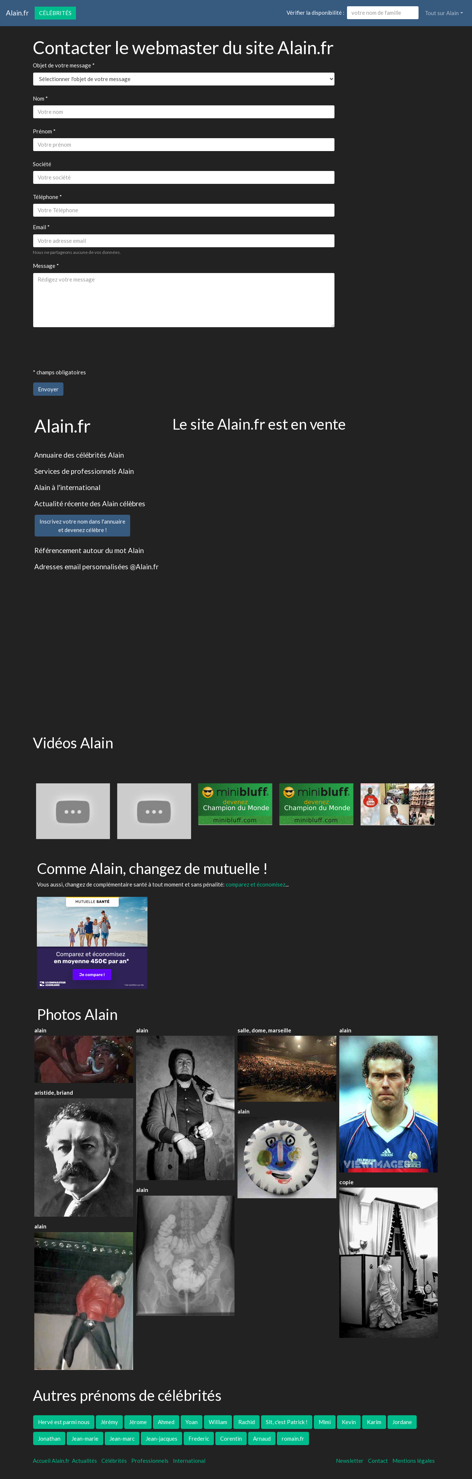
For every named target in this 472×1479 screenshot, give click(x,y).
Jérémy (109, 1422)
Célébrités (55, 13)
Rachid (246, 1422)
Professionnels (150, 1460)
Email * (41, 227)
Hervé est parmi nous (64, 1422)
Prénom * (44, 131)
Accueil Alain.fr (51, 1460)
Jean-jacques (161, 1438)
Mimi (325, 1422)
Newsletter (350, 1460)
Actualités (84, 1460)
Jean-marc (122, 1438)
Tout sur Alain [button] (442, 13)
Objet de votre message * (64, 65)
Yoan (191, 1422)
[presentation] (89, 347)
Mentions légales (413, 1460)
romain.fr (293, 1438)
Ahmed (166, 1422)
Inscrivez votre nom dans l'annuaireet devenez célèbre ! (82, 525)
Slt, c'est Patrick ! (287, 1422)
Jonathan (49, 1438)
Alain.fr (17, 12)
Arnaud (262, 1438)
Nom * (40, 98)
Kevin (349, 1422)
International (189, 1460)
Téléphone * (47, 196)
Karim (374, 1422)
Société (42, 164)
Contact (378, 1460)
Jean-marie (85, 1438)
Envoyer (48, 389)
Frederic (198, 1438)
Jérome (138, 1422)
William (218, 1422)
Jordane (402, 1422)
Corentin (231, 1438)
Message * (46, 265)
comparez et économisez (255, 884)
